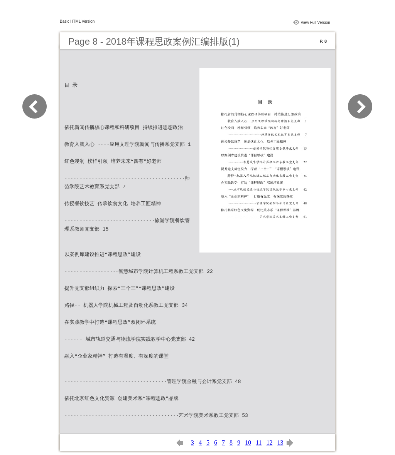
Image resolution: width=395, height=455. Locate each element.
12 (269, 442)
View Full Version (315, 22)
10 (248, 442)
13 (280, 442)
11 (259, 442)
